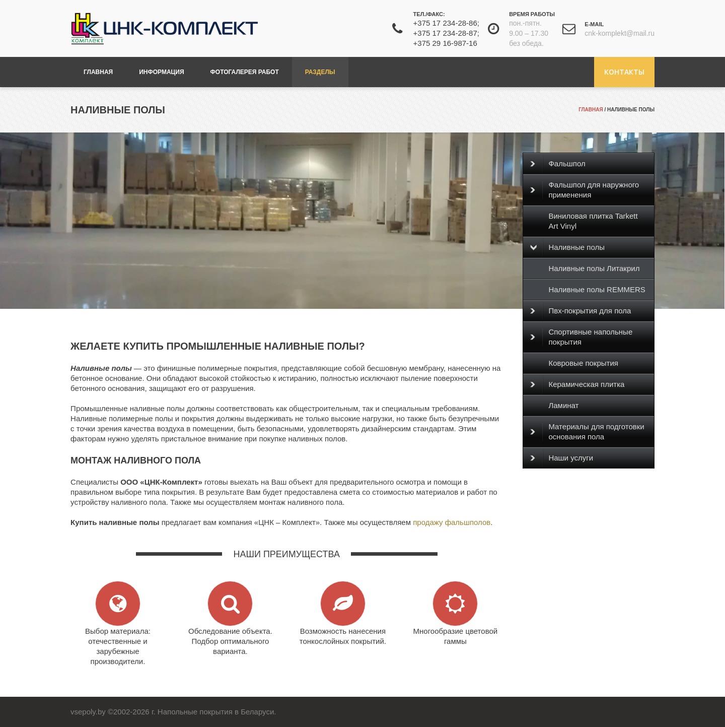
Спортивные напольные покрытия (581, 336)
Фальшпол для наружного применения (584, 189)
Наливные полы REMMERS (596, 289)
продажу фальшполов (451, 522)
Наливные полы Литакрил (593, 268)
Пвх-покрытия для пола (580, 310)
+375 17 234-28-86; (446, 23)
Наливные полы (567, 247)
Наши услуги (561, 458)
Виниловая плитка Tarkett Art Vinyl (592, 221)
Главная (590, 109)
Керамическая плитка (577, 384)
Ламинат (563, 405)
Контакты (624, 72)
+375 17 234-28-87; (446, 33)
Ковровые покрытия (583, 363)
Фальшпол (557, 163)
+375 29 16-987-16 (445, 43)
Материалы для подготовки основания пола (587, 431)
